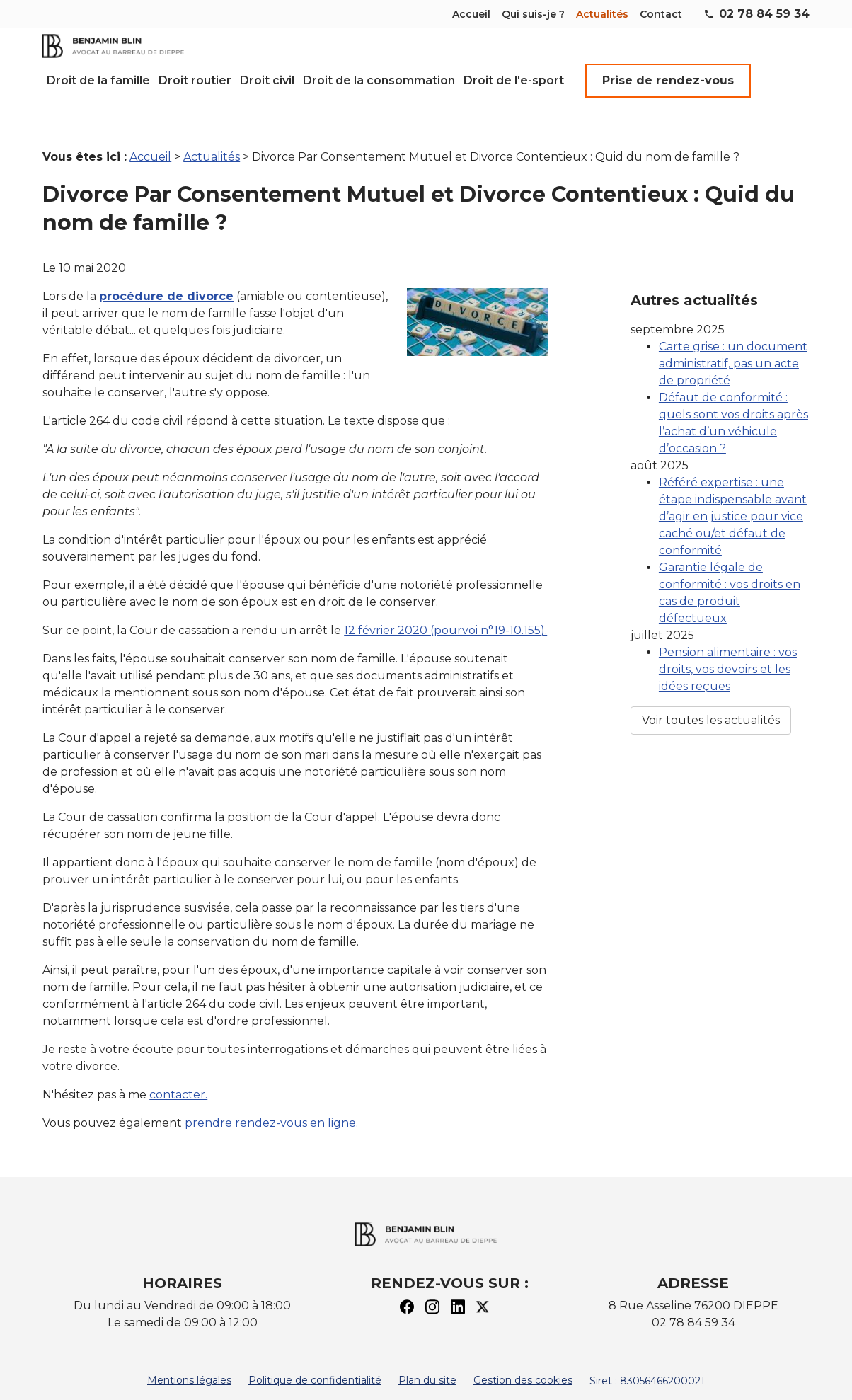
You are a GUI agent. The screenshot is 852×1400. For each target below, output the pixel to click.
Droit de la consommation (379, 80)
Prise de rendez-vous (668, 80)
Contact (661, 14)
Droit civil (267, 80)
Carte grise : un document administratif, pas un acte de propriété (733, 315)
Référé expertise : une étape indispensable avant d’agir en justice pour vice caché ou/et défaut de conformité (733, 468)
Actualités (602, 14)
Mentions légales (189, 1363)
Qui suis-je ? (533, 14)
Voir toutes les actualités (711, 672)
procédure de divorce (166, 279)
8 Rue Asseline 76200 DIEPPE (693, 1288)
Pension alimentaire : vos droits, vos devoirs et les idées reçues (728, 621)
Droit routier (195, 80)
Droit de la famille (98, 80)
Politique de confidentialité (314, 1363)
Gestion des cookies (522, 1363)
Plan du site (427, 1363)
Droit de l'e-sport (514, 80)
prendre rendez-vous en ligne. (271, 1106)
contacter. (178, 1077)
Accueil (471, 14)
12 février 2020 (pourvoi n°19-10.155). (445, 613)
